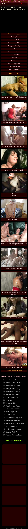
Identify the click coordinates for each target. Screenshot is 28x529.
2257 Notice (20, 528)
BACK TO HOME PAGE (14, 440)
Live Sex (24, 4)
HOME (3, 4)
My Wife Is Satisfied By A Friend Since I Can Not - (13, 8)
